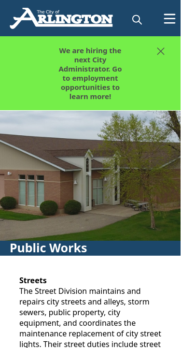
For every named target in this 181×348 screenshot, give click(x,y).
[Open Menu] (170, 18)
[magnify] (137, 19)
